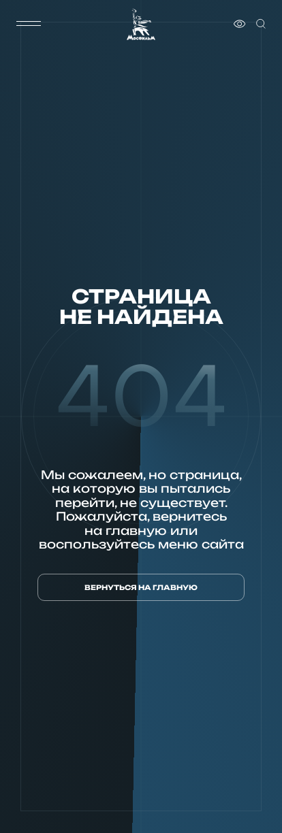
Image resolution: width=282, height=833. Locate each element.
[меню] (28, 23)
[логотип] (141, 24)
